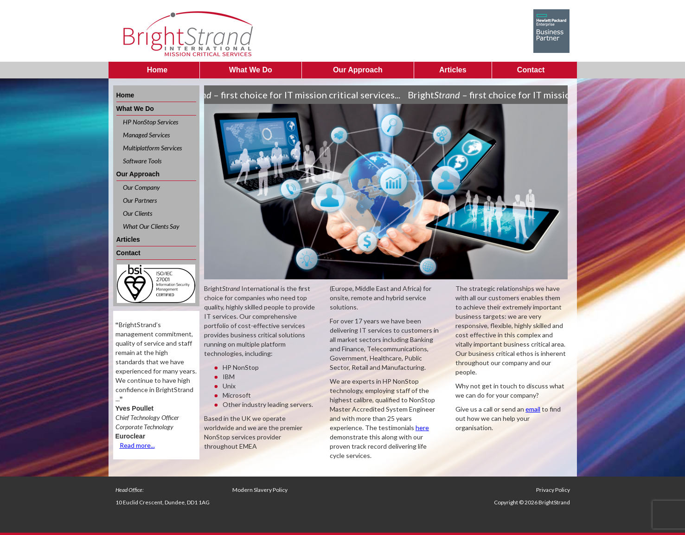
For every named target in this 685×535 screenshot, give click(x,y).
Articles (453, 70)
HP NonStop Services (150, 122)
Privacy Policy (553, 489)
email (532, 409)
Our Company (141, 187)
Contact (531, 70)
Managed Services (146, 135)
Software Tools (142, 161)
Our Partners (140, 200)
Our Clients (137, 213)
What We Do (250, 70)
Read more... (137, 445)
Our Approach (358, 70)
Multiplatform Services (152, 148)
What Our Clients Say (151, 226)
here (422, 428)
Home (157, 70)
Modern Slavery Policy (260, 489)
